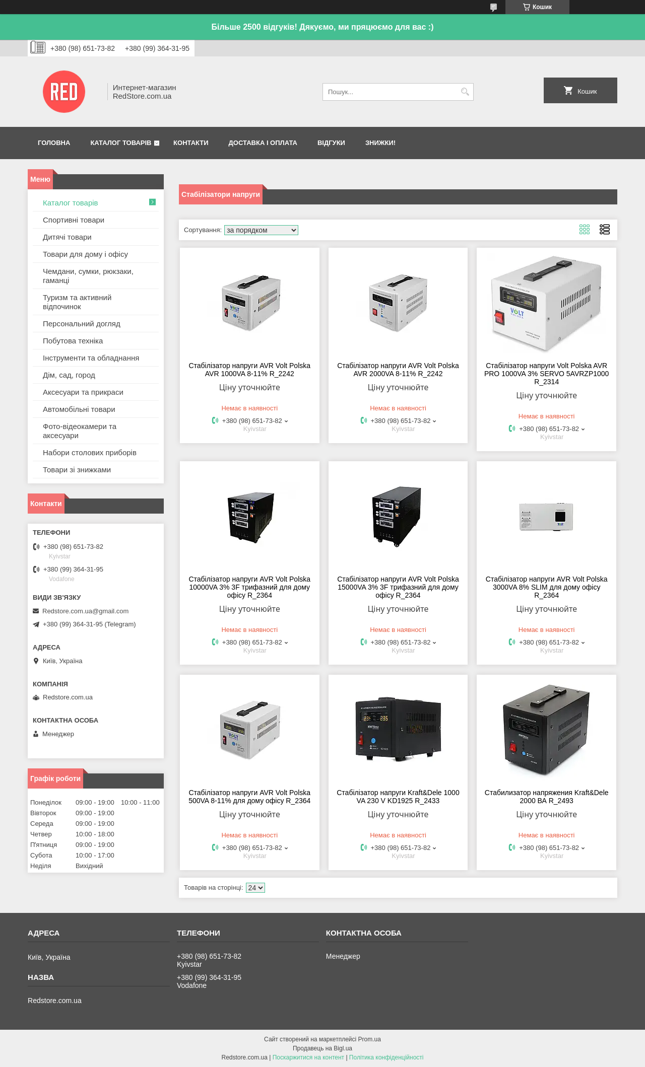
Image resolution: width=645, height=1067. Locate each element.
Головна (54, 143)
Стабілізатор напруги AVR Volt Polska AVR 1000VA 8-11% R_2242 (249, 370)
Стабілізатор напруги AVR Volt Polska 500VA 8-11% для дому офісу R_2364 (249, 797)
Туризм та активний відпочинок (77, 302)
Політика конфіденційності (386, 1057)
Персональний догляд (81, 323)
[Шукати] (465, 92)
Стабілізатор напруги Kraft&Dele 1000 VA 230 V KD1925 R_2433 (398, 797)
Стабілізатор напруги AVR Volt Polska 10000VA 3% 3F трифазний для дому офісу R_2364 (249, 587)
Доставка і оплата (263, 143)
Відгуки (331, 143)
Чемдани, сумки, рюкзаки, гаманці (88, 275)
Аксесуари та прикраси (83, 392)
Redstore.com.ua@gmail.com (85, 611)
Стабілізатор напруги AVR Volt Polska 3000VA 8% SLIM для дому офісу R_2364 (547, 587)
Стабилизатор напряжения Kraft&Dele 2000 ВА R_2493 (547, 797)
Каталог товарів (120, 143)
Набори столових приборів (90, 452)
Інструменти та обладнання (91, 357)
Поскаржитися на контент (308, 1057)
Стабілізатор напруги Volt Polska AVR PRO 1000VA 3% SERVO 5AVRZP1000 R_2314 (546, 374)
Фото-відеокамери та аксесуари (79, 431)
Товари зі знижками (77, 469)
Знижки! (380, 143)
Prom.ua (369, 1039)
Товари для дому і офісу (85, 254)
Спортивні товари (73, 220)
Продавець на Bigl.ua (322, 1048)
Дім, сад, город (69, 375)
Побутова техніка (73, 340)
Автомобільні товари (79, 409)
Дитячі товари (67, 237)
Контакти (191, 143)
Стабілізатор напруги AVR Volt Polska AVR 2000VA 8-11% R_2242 (398, 370)
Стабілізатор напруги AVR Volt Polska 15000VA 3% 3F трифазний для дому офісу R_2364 (398, 587)
